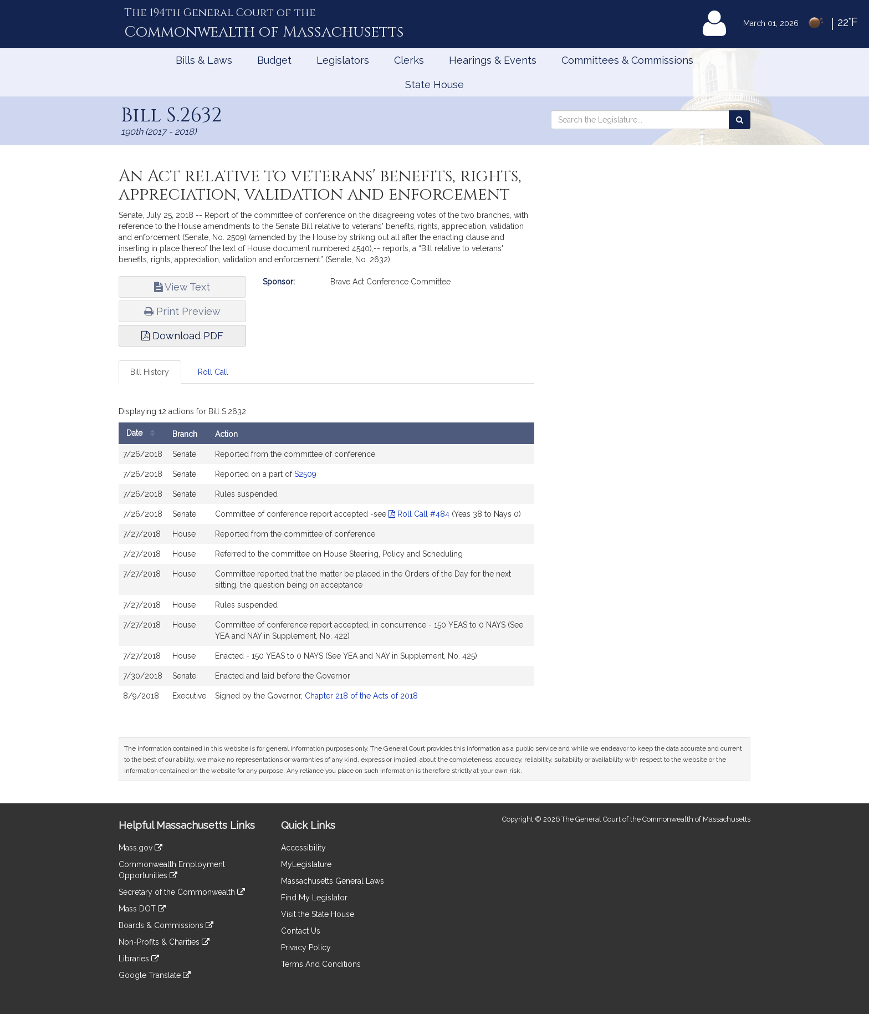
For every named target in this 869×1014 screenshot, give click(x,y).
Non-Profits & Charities (164, 941)
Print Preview (182, 311)
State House (434, 84)
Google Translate (155, 975)
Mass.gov (140, 847)
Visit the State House (317, 914)
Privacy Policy (306, 947)
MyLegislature (306, 864)
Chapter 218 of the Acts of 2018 (361, 695)
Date (143, 433)
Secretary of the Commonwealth (182, 892)
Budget (274, 60)
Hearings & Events (492, 60)
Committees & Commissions (627, 60)
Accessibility (303, 847)
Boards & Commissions (166, 925)
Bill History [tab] (149, 372)
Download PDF (182, 336)
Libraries (139, 958)
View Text (182, 287)
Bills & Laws (204, 60)
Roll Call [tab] (213, 372)
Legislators (342, 60)
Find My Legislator (314, 897)
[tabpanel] (326, 557)
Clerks (409, 60)
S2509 (305, 474)
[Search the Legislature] (739, 119)
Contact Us (300, 930)
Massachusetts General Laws (332, 881)
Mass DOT (142, 908)
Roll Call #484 (419, 513)
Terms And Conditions (321, 964)
